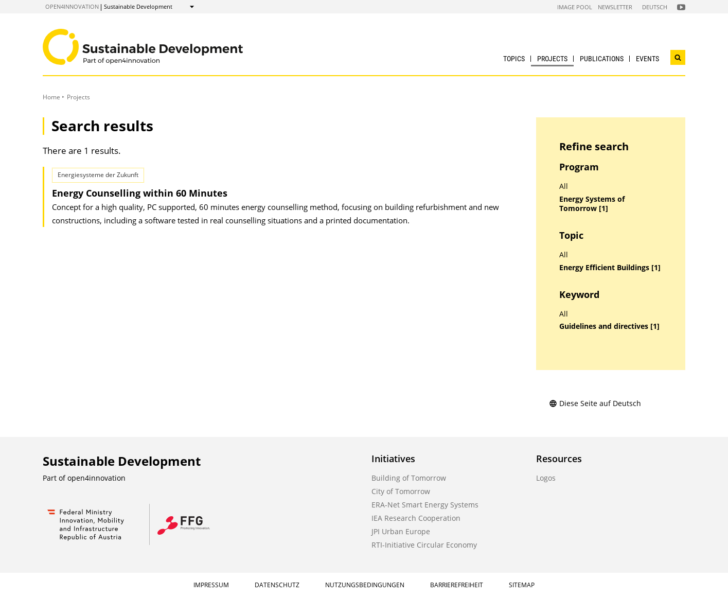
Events (647, 59)
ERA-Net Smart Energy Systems (424, 505)
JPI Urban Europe (400, 531)
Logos (546, 478)
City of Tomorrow (400, 491)
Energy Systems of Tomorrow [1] (592, 204)
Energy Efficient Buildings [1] (610, 267)
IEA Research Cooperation (415, 518)
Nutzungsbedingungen (364, 585)
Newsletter (615, 7)
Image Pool (574, 7)
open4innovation (72, 6)
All (563, 186)
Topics (514, 59)
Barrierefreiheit (456, 585)
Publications (602, 59)
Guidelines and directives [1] (609, 326)
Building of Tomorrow (408, 478)
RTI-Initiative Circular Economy (424, 545)
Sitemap (522, 585)
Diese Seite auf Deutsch (595, 403)
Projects (552, 59)
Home (51, 97)
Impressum (211, 585)
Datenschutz (277, 585)
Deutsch (654, 7)
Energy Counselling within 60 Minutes (139, 193)
